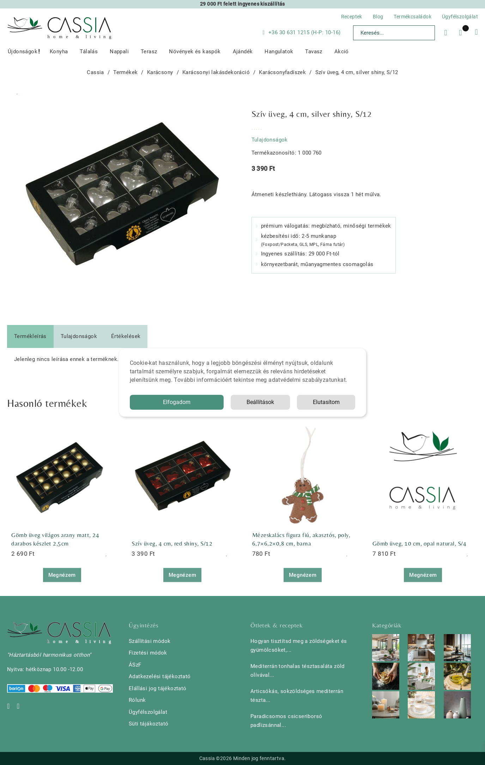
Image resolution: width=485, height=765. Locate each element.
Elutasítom (326, 402)
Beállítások (260, 402)
